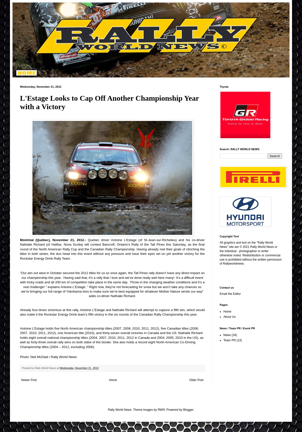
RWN (161, 410)
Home (113, 380)
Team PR (229, 340)
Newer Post (29, 380)
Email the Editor (230, 294)
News (227, 335)
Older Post (196, 380)
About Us (229, 317)
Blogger (188, 410)
